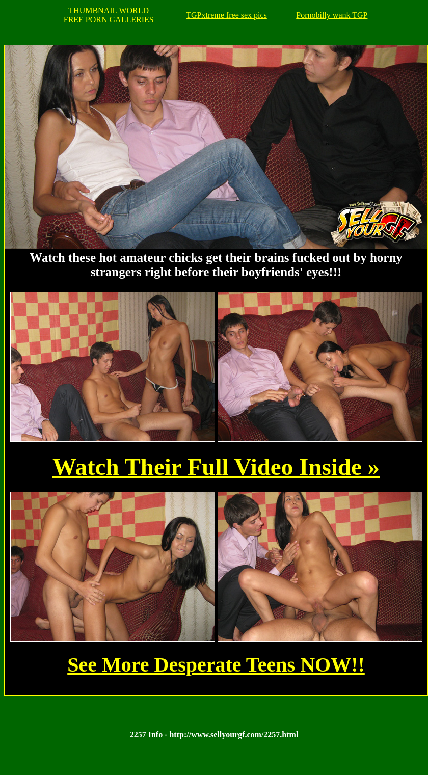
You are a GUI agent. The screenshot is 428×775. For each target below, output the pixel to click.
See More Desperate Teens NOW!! (216, 664)
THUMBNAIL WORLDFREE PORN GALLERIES (109, 15)
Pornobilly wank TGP (331, 15)
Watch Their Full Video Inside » (216, 466)
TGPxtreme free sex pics (226, 15)
